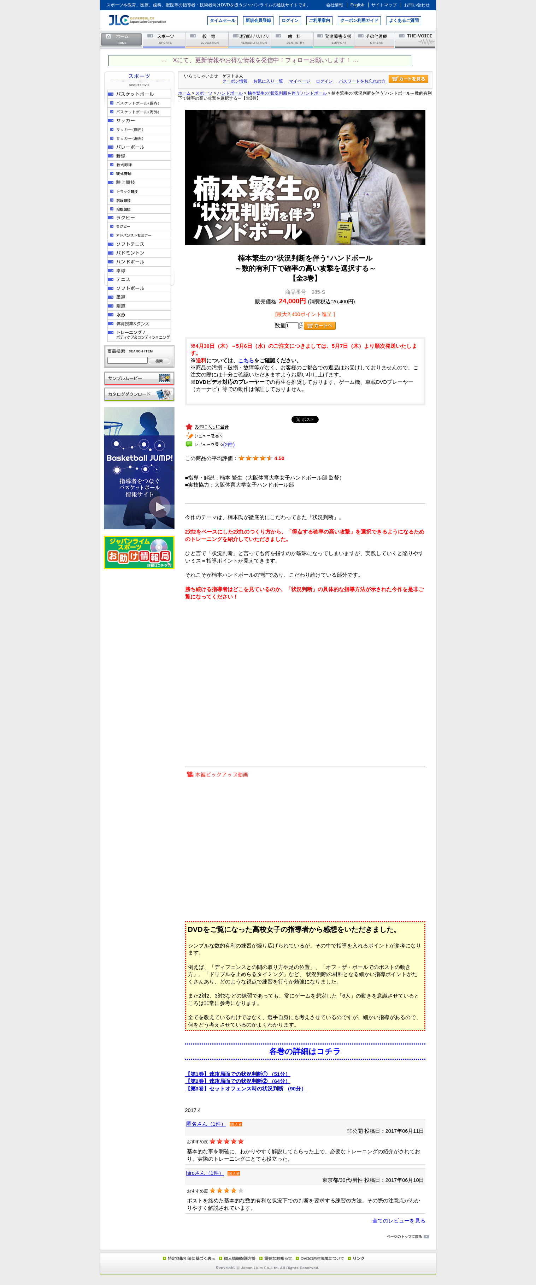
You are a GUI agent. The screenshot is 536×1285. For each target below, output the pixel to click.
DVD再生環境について (320, 1258)
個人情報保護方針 (236, 1258)
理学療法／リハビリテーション (250, 39)
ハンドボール (230, 93)
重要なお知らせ (274, 1258)
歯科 (292, 39)
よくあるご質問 (404, 20)
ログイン (290, 20)
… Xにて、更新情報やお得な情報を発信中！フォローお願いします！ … (260, 60)
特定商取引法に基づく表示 (188, 1258)
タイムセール (222, 20)
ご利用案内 (319, 20)
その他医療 (375, 39)
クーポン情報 (235, 81)
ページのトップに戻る (268, 1237)
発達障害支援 (334, 39)
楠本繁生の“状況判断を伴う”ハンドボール (287, 93)
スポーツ (164, 39)
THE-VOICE (415, 39)
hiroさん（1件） (205, 1173)
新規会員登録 (258, 20)
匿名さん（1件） (206, 1124)
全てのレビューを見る (398, 1221)
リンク (355, 1258)
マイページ (299, 81)
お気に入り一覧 (268, 81)
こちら (246, 360)
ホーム (121, 39)
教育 (207, 39)
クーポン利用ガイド (359, 20)
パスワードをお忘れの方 (362, 81)
